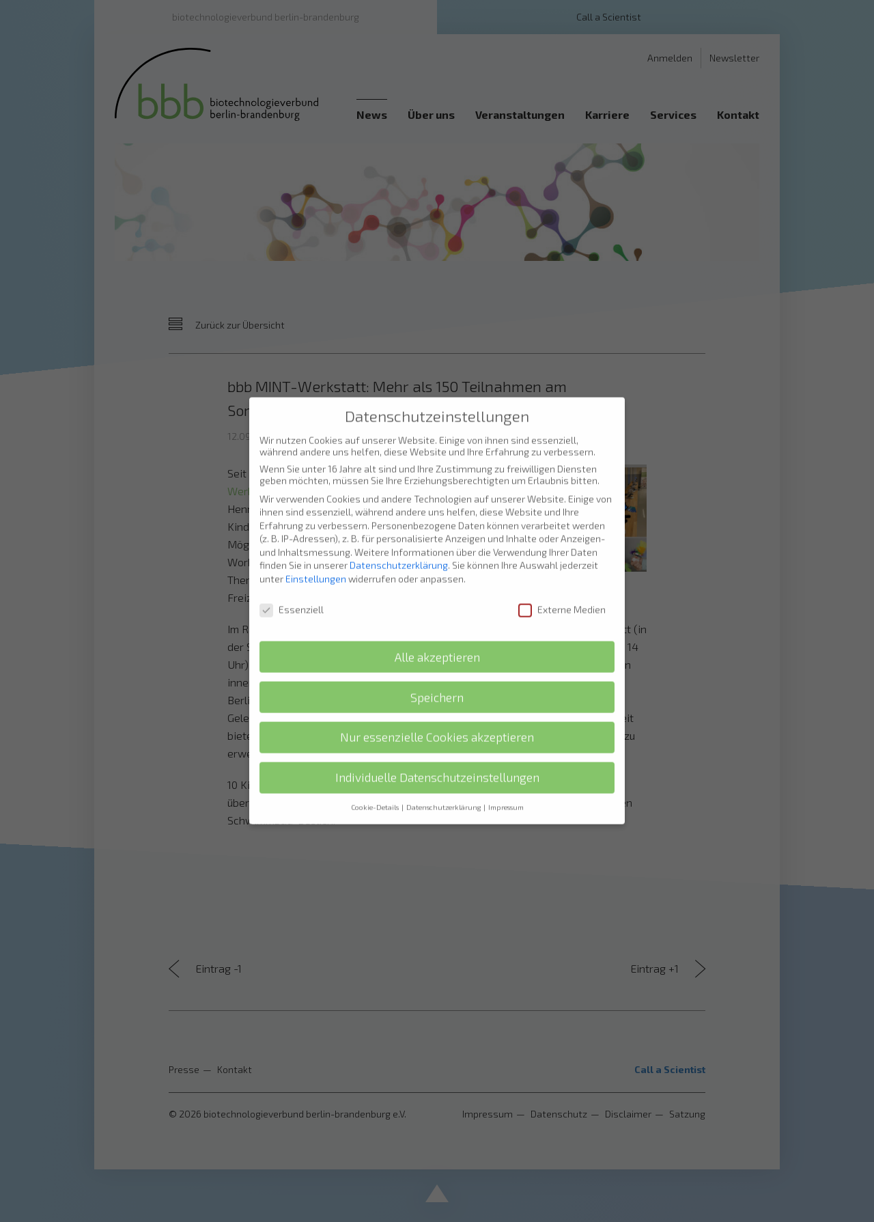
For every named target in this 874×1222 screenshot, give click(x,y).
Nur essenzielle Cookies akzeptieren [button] (437, 721)
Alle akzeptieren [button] (437, 640)
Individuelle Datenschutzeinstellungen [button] (437, 761)
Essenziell (291, 592)
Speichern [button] (437, 681)
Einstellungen (315, 562)
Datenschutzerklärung (399, 549)
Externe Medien (562, 592)
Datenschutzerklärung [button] (444, 791)
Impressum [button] (506, 791)
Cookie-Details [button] (375, 791)
